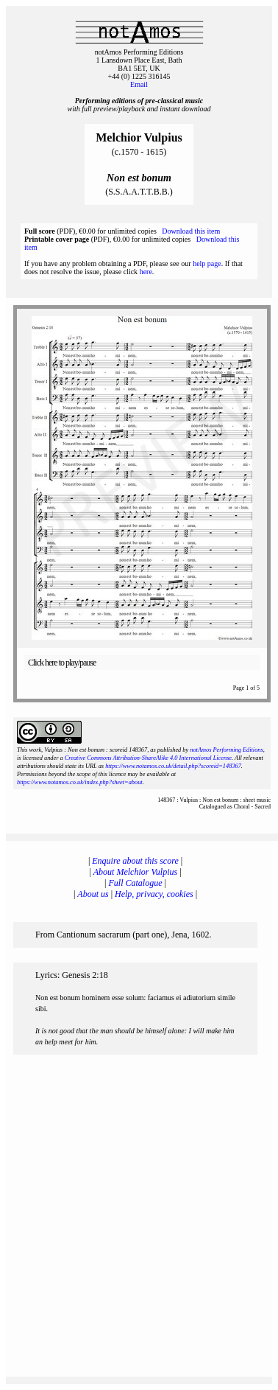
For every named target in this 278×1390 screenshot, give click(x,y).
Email (139, 84)
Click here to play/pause (62, 662)
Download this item (191, 231)
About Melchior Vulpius (135, 872)
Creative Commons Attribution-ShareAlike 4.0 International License (148, 758)
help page (207, 263)
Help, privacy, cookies (154, 894)
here (146, 272)
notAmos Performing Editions (226, 750)
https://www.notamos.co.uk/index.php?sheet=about (80, 782)
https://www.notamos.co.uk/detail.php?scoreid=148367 (173, 766)
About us (92, 894)
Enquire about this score (135, 861)
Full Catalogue (136, 883)
